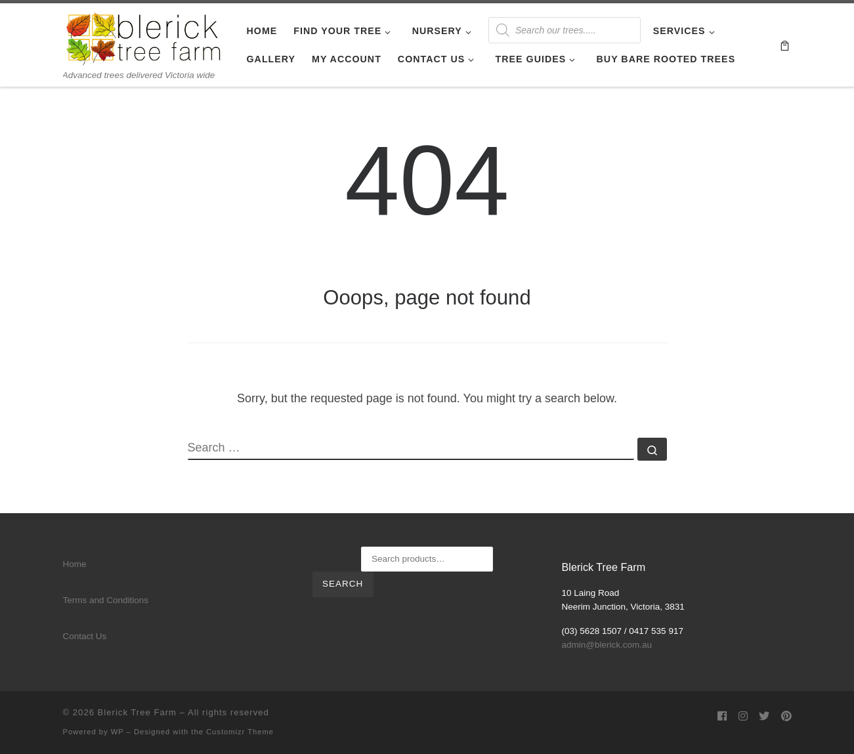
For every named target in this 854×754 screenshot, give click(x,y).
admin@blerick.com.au (607, 645)
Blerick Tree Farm (137, 712)
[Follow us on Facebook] (722, 716)
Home (75, 564)
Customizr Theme (240, 732)
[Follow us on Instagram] (743, 716)
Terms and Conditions (106, 600)
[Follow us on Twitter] (764, 716)
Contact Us (85, 636)
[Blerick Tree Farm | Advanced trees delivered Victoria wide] (145, 36)
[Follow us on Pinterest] (786, 716)
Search (342, 584)
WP (117, 732)
